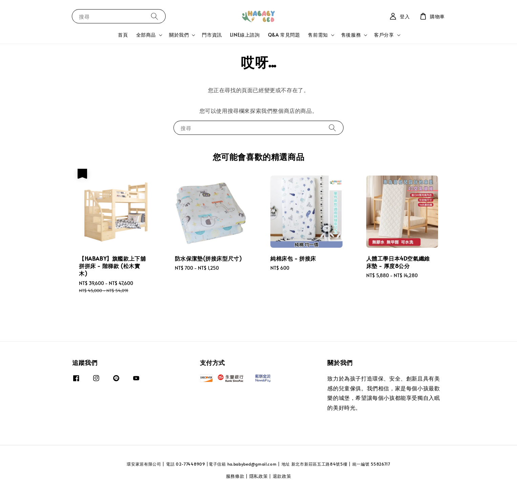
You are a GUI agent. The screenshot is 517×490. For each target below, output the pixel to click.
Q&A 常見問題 (284, 35)
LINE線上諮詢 (245, 35)
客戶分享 (384, 35)
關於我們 (179, 35)
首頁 (123, 35)
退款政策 (282, 476)
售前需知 (318, 35)
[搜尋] (154, 16)
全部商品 (146, 35)
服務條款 (235, 476)
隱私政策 (258, 476)
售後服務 (351, 35)
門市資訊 (212, 35)
